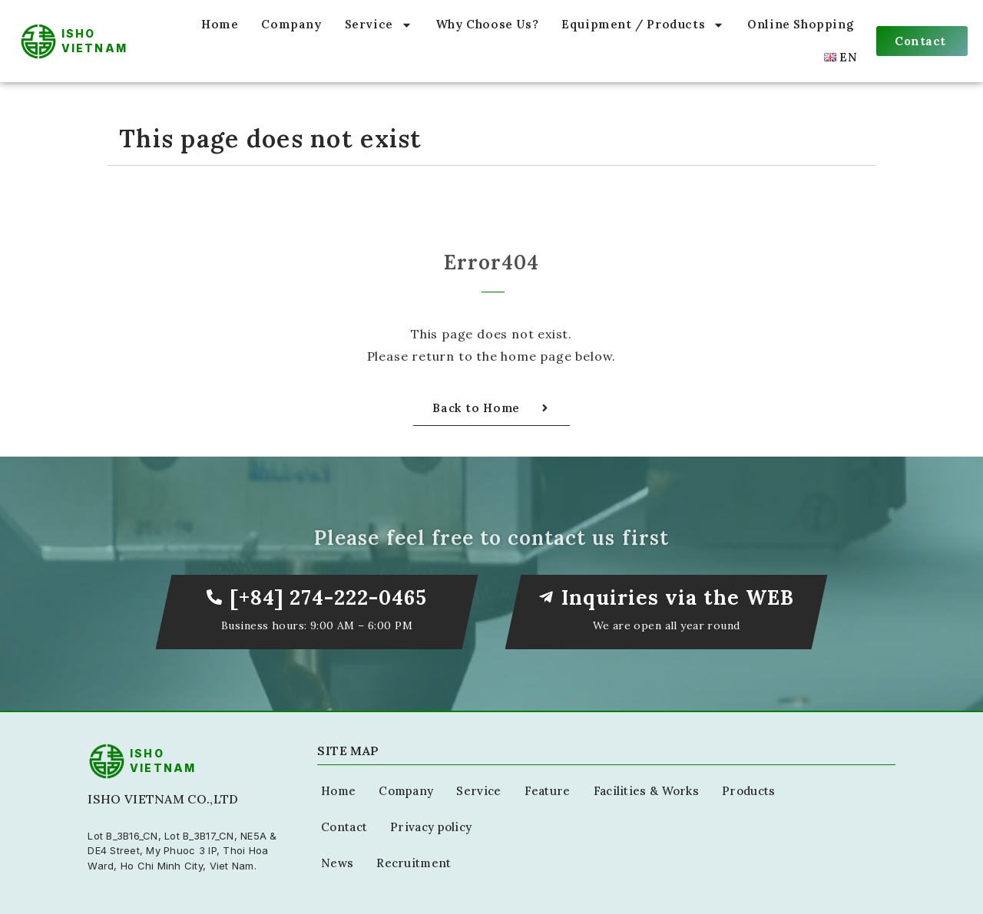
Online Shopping (800, 24)
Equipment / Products (642, 25)
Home (219, 24)
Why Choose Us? (486, 24)
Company (291, 24)
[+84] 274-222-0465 (328, 597)
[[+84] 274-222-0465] (214, 597)
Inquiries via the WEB (678, 597)
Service (378, 25)
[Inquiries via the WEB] (546, 597)
